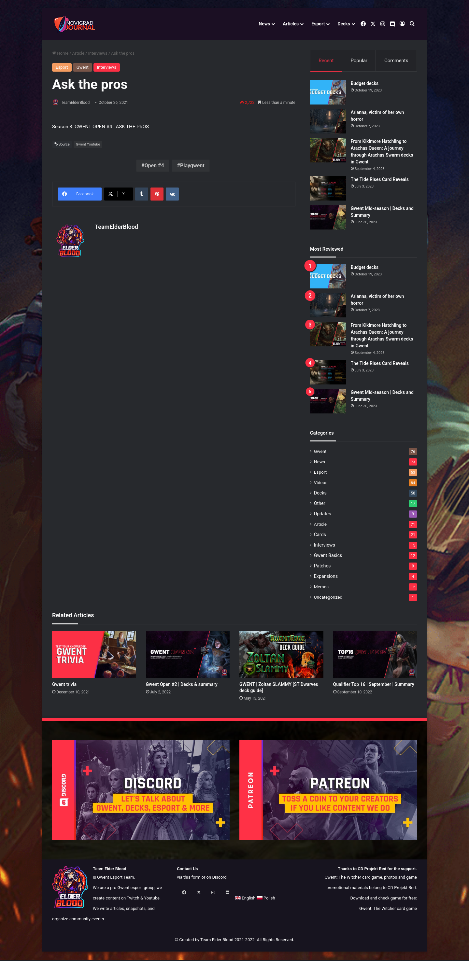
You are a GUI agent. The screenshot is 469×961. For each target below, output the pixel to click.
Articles (291, 23)
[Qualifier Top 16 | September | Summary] (375, 655)
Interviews (97, 53)
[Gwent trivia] (94, 655)
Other (319, 505)
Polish (208, 899)
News (264, 23)
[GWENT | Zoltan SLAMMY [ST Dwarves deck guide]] (281, 655)
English (187, 899)
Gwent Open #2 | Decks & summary (182, 685)
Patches (322, 567)
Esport (318, 23)
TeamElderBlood (78, 102)
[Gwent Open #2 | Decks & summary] (188, 655)
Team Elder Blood (217, 941)
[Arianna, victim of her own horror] (328, 123)
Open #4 (154, 166)
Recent (326, 60)
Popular (358, 60)
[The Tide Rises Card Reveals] (328, 190)
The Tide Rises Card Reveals (380, 181)
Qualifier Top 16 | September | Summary (373, 685)
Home (60, 53)
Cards (320, 536)
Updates (322, 515)
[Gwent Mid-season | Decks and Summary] (328, 219)
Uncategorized (328, 598)
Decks (343, 23)
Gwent (83, 67)
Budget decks (365, 85)
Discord (219, 878)
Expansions (326, 577)
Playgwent (192, 166)
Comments (396, 60)
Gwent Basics (328, 557)
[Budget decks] (328, 94)
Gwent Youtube (88, 145)
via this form (188, 878)
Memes (321, 588)
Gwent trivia (64, 685)
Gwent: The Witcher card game (388, 909)
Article (78, 53)
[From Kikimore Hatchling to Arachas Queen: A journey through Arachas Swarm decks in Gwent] (328, 152)
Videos (321, 484)
